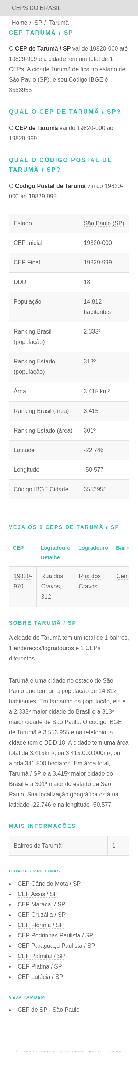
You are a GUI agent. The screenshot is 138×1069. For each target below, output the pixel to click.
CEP (49, 884)
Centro (125, 576)
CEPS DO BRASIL (36, 8)
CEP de (48, 1010)
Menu (126, 8)
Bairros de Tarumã (37, 846)
